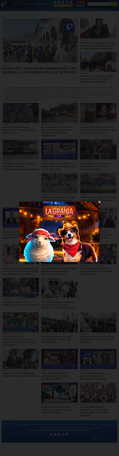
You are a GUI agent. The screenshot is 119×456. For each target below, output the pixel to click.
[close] (99, 202)
